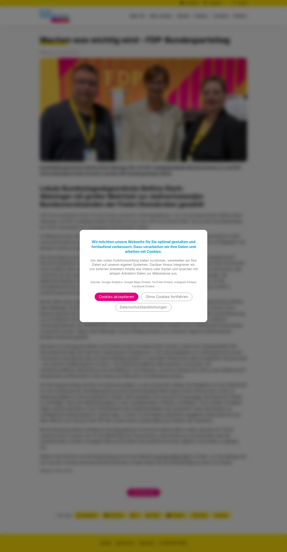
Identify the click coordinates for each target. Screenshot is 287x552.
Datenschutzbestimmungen (143, 307)
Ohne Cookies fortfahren (166, 297)
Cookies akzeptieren (116, 297)
